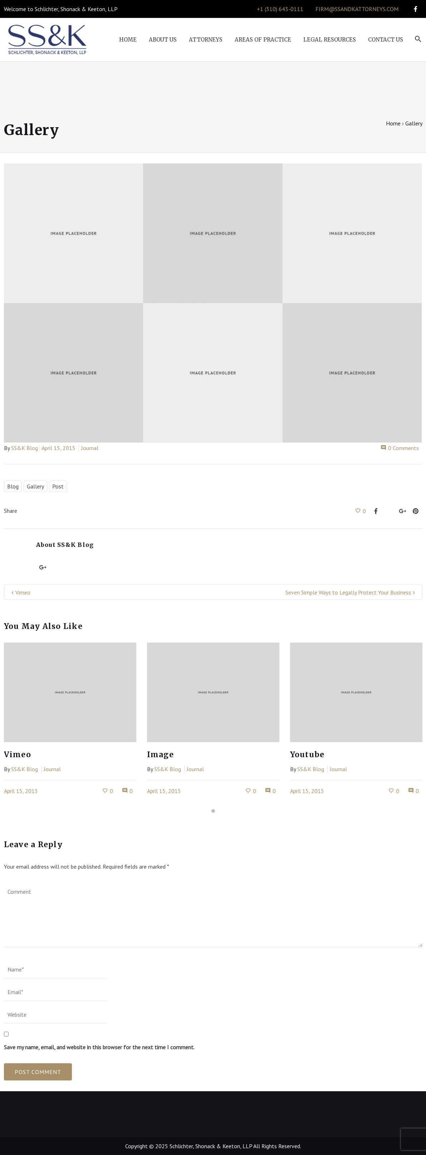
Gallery (35, 486)
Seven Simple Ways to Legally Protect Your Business (348, 592)
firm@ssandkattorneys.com (356, 9)
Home (393, 123)
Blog (13, 486)
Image (160, 754)
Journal (89, 448)
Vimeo (22, 592)
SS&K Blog (24, 448)
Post (58, 486)
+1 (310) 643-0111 (280, 9)
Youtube (307, 754)
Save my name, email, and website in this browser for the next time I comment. (99, 1047)
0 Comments (400, 448)
